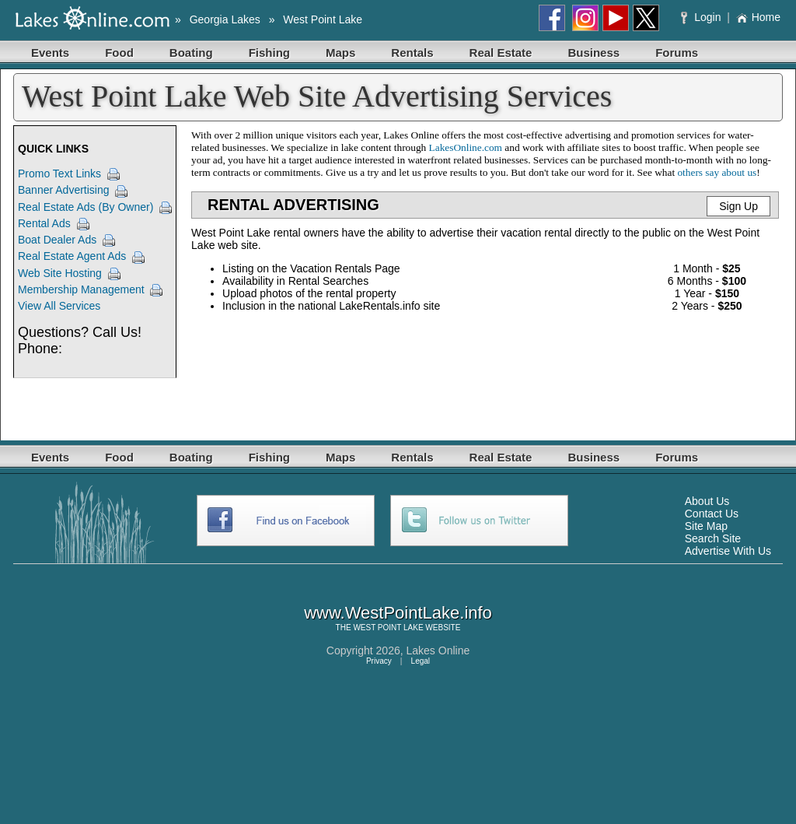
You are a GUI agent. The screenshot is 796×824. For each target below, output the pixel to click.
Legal (420, 661)
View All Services (59, 306)
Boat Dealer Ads (57, 239)
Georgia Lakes (225, 19)
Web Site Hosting (60, 273)
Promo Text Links (59, 173)
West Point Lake (322, 19)
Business (593, 52)
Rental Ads (44, 223)
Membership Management (81, 289)
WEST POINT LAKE (388, 627)
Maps (340, 52)
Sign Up (738, 206)
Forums (676, 52)
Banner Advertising (64, 190)
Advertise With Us (728, 551)
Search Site (713, 538)
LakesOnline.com (465, 147)
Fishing (269, 52)
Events (50, 52)
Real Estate (501, 52)
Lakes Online (438, 650)
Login (702, 17)
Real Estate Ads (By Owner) (85, 207)
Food (119, 52)
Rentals (412, 52)
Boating (191, 52)
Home (758, 17)
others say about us (716, 172)
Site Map (706, 526)
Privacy (379, 661)
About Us (707, 501)
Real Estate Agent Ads (72, 256)
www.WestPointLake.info (398, 612)
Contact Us (711, 513)
